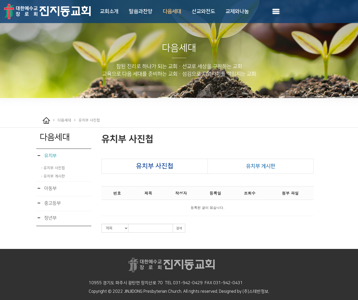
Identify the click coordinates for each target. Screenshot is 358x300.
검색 (179, 228)
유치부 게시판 (260, 166)
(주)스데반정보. (256, 291)
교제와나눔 (237, 11)
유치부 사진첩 (127, 139)
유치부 (47, 155)
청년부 (47, 218)
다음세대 (172, 11)
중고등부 (49, 203)
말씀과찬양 (140, 11)
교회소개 (109, 11)
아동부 (47, 188)
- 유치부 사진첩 (53, 168)
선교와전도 (203, 11)
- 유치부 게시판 (53, 176)
